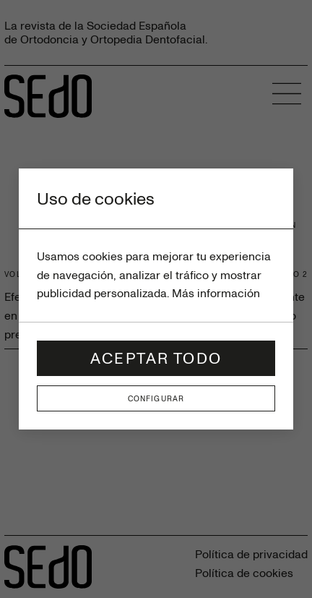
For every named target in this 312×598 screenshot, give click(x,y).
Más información (216, 293)
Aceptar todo (156, 357)
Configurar (156, 398)
